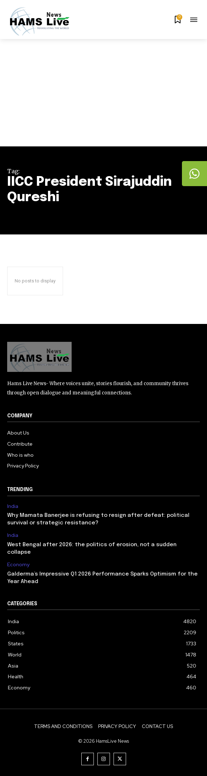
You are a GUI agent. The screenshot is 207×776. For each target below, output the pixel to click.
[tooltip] (194, 173)
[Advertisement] (103, 93)
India (12, 506)
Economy (18, 565)
